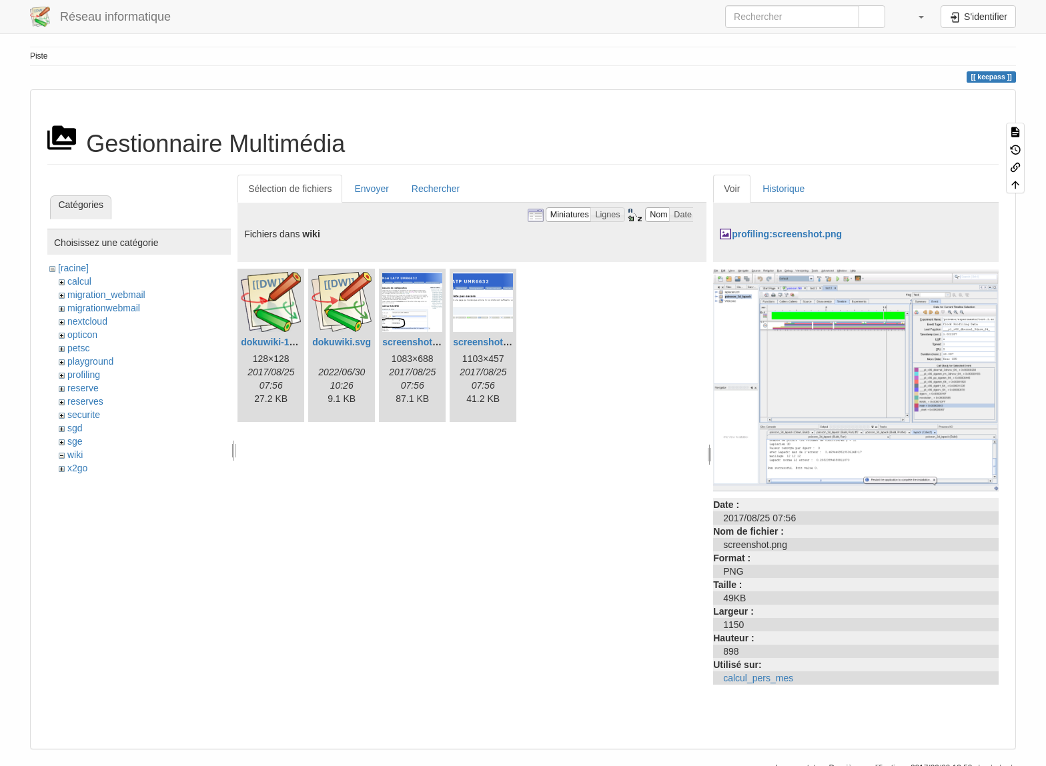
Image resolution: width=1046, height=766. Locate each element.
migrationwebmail (103, 308)
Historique (783, 188)
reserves (85, 401)
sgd (75, 428)
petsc (78, 348)
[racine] (73, 268)
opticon (82, 334)
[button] (914, 16)
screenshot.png (487, 342)
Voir (732, 188)
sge (75, 441)
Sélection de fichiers (290, 188)
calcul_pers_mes (758, 678)
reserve (83, 388)
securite (83, 414)
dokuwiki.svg (341, 342)
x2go (77, 468)
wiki (75, 454)
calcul (79, 281)
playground (90, 361)
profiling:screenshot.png (787, 234)
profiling (83, 374)
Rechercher (436, 188)
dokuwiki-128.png (280, 342)
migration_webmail (106, 294)
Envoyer (371, 188)
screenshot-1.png (421, 342)
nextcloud (87, 321)
